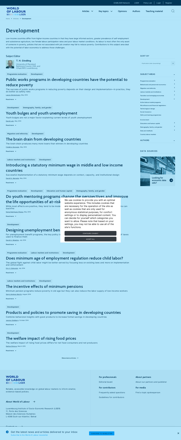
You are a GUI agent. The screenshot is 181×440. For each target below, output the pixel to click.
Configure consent (90, 233)
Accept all (90, 239)
